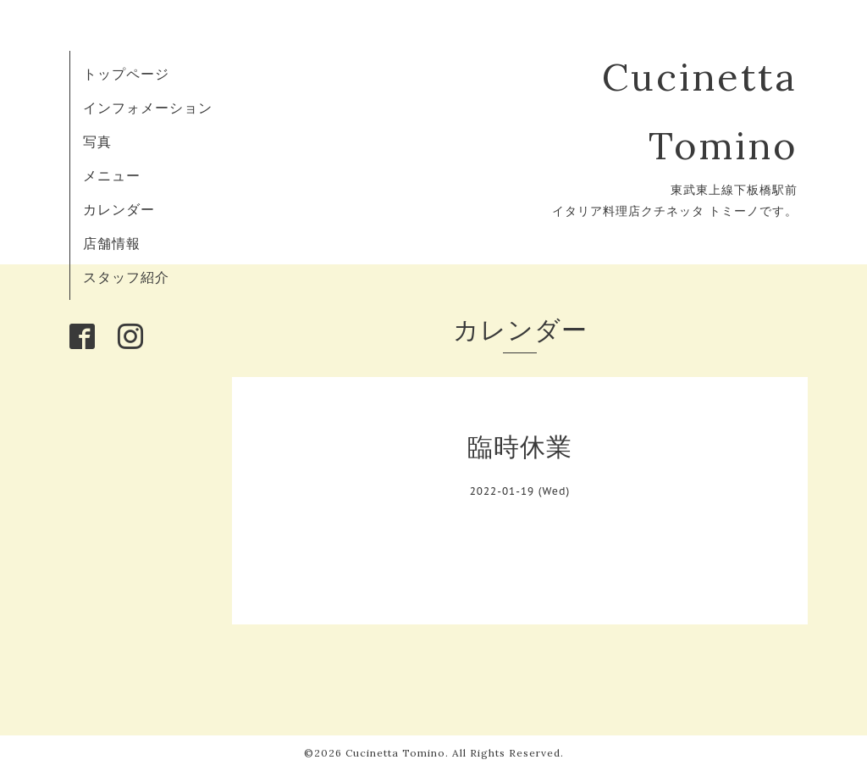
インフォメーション (148, 107)
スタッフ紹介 (126, 277)
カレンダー (119, 209)
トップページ (126, 73)
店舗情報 (112, 243)
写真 (97, 141)
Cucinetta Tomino (395, 752)
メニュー (112, 175)
